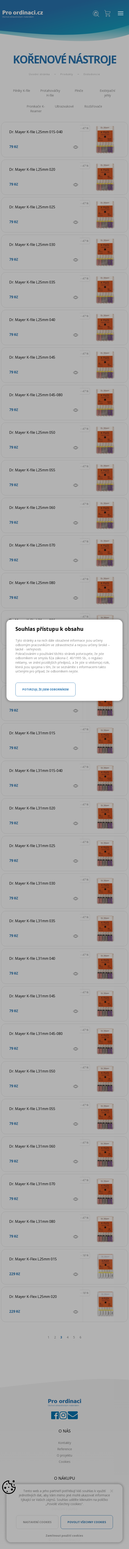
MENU (119, 13)
